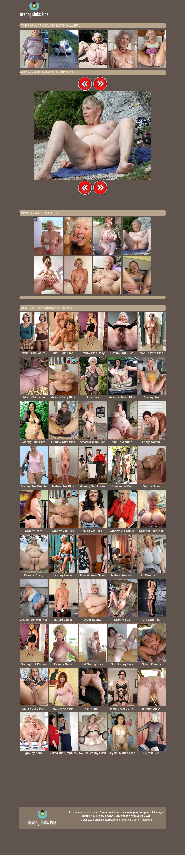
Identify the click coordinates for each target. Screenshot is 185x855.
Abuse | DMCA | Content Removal (132, 846)
